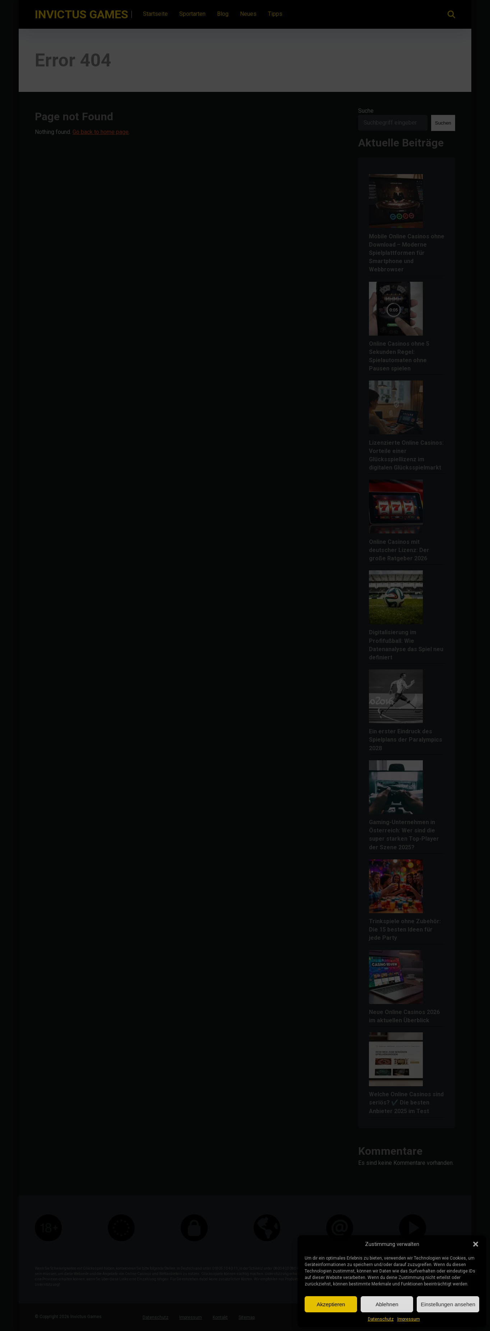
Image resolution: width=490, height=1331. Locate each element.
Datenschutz (381, 1319)
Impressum (408, 1319)
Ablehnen (386, 1304)
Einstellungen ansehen (448, 1304)
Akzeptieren (330, 1304)
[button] (475, 1244)
